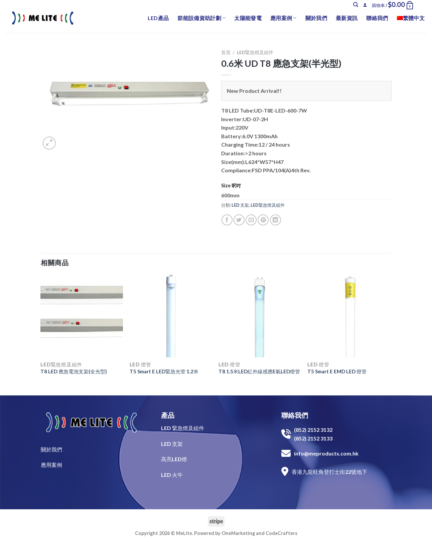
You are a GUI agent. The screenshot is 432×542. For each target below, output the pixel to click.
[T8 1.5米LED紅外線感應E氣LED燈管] (260, 316)
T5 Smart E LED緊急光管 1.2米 (164, 371)
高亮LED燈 (174, 459)
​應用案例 (51, 465)
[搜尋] (355, 4)
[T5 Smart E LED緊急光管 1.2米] (171, 316)
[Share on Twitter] (239, 219)
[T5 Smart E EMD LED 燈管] (348, 316)
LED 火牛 (172, 475)
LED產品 (158, 18)
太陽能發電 (248, 18)
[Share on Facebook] (227, 219)
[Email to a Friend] (251, 219)
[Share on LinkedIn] (275, 219)
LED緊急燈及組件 (255, 52)
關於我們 (316, 18)
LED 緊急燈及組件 (182, 428)
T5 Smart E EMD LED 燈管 (337, 371)
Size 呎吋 (231, 185)
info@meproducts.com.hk (326, 453)
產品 (167, 415)
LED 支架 (240, 205)
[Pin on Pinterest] (263, 219)
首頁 (226, 52)
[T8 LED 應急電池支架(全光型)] (81, 316)
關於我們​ (51, 449)
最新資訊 (346, 18)
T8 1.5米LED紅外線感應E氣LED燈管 (259, 371)
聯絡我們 (377, 18)
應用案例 (283, 18)
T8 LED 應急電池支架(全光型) (73, 371)
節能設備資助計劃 (201, 18)
